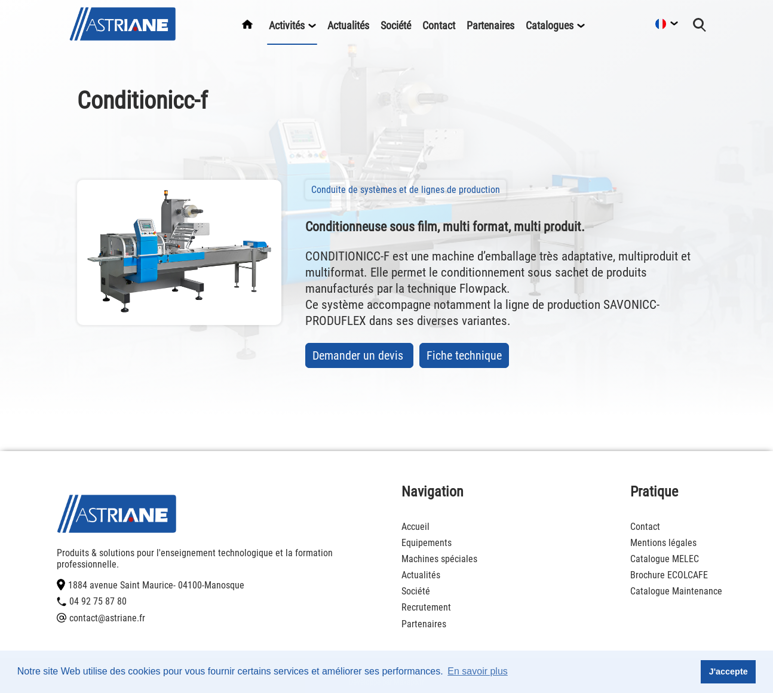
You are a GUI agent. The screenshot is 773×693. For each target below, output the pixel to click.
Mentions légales (663, 542)
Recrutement (426, 607)
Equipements (426, 542)
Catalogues (555, 25)
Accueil (415, 526)
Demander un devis (359, 355)
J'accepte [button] (728, 671)
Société (396, 25)
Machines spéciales (439, 559)
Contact (438, 25)
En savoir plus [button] (477, 671)
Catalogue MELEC (664, 559)
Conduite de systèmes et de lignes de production (405, 189)
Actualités (348, 25)
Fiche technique (464, 355)
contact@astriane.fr (101, 618)
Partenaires (490, 25)
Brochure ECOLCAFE (669, 575)
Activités (292, 30)
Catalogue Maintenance (676, 591)
